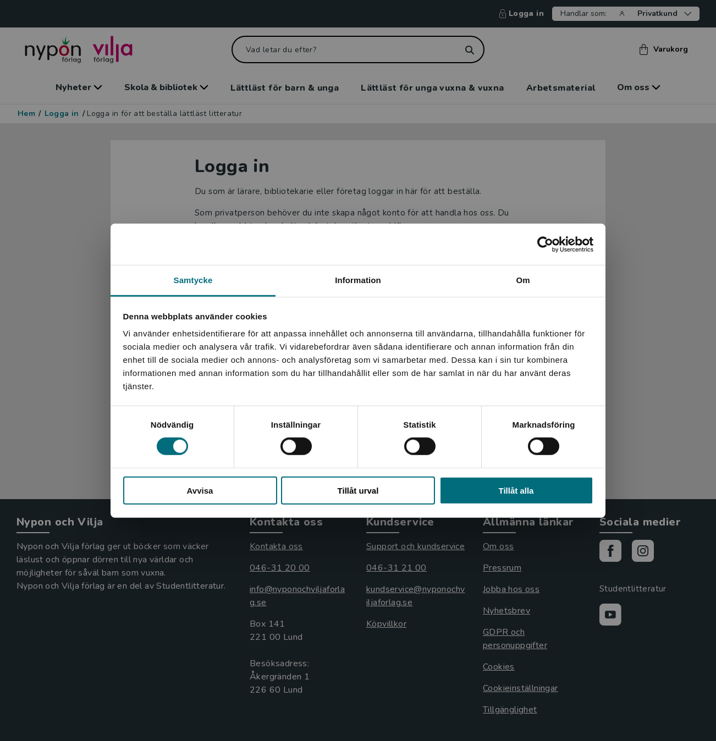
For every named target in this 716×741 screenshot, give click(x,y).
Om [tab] (523, 280)
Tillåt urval (358, 490)
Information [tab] (358, 280)
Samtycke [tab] (193, 280)
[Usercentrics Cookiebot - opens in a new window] (545, 244)
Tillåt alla (516, 490)
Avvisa (200, 490)
